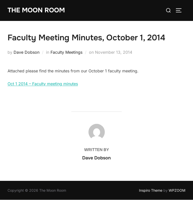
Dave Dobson (26, 52)
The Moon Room (36, 10)
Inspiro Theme (150, 190)
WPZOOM (177, 190)
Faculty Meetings (66, 52)
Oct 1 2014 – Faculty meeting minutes (43, 83)
